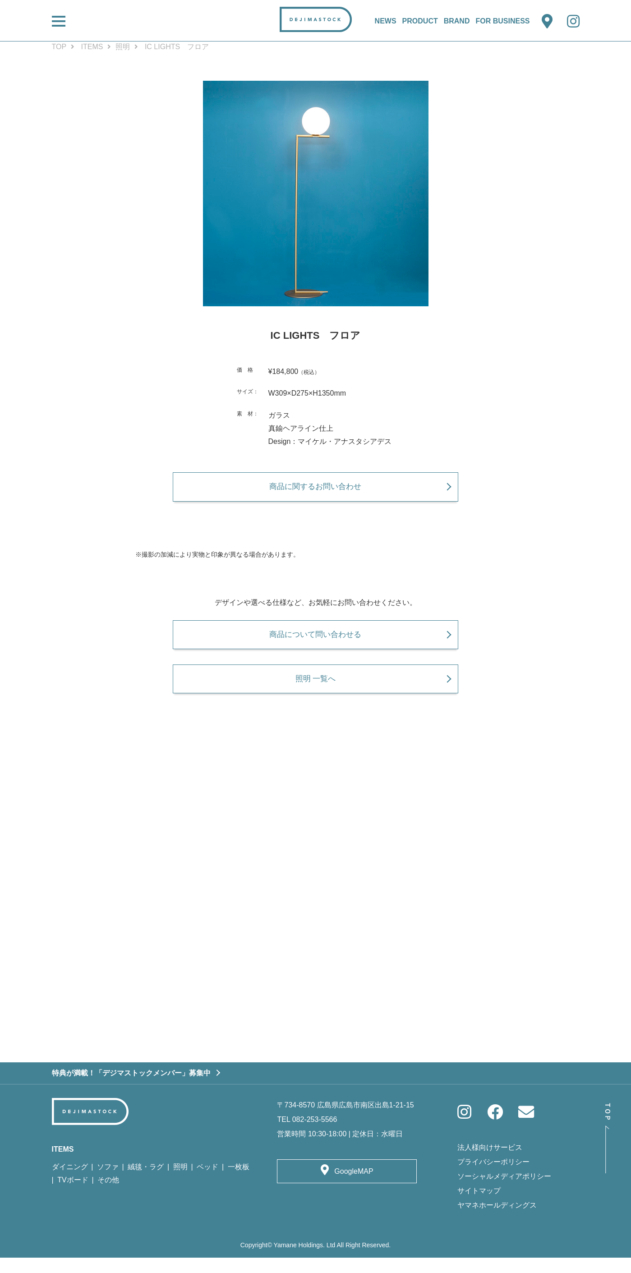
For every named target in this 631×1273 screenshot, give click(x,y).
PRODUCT (420, 21)
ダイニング (70, 1182)
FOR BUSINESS (502, 21)
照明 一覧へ (315, 689)
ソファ (108, 1182)
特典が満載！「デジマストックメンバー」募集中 (131, 1088)
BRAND (457, 21)
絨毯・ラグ (146, 1182)
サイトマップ (479, 1205)
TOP (59, 47)
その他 (108, 1195)
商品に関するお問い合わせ (315, 490)
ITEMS (92, 47)
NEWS (385, 21)
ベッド (207, 1182)
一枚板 (238, 1182)
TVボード (72, 1195)
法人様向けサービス (489, 1162)
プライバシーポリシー (493, 1177)
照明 (122, 47)
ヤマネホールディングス (497, 1220)
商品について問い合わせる (315, 641)
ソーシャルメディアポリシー (504, 1191)
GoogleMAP (353, 1186)
